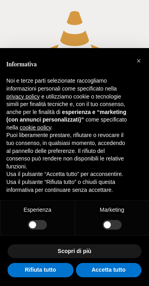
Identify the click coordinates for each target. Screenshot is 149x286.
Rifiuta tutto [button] (40, 270)
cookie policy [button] (35, 127)
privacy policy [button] (23, 96)
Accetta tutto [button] (108, 270)
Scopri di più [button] (74, 251)
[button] (138, 60)
